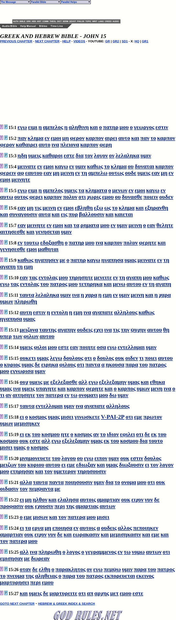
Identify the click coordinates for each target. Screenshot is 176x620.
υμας (131, 260)
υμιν (146, 155)
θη (166, 329)
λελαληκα (128, 155)
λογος (73, 552)
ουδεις (85, 329)
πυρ (73, 214)
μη (65, 138)
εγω (22, 127)
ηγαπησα (112, 260)
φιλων (30, 336)
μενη (156, 388)
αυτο (124, 138)
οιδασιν (9, 488)
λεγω (56, 358)
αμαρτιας (87, 506)
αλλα (26, 482)
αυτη (26, 312)
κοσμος (38, 417)
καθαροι (52, 155)
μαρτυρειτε (63, 593)
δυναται (144, 166)
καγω (61, 166)
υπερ (6, 336)
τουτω (31, 242)
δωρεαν (40, 558)
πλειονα (69, 144)
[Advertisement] (68, 11)
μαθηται (48, 249)
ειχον (137, 499)
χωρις (94, 197)
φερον (77, 138)
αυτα (44, 214)
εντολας (47, 277)
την (125, 329)
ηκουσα (115, 364)
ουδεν (166, 197)
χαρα (91, 295)
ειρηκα (49, 364)
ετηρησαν (22, 471)
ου (131, 166)
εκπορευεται (120, 576)
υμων (6, 301)
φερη (105, 144)
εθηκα (157, 382)
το (153, 138)
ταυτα (27, 295)
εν (47, 138)
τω (73, 395)
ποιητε (87, 347)
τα (81, 190)
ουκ (119, 358)
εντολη (59, 312)
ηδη (22, 155)
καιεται (124, 214)
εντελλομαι (131, 347)
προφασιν (12, 506)
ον (111, 155)
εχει (98, 329)
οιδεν (131, 358)
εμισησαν (11, 558)
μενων (119, 190)
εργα (38, 528)
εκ (28, 434)
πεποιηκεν (145, 528)
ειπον (100, 458)
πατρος (59, 284)
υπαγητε (46, 388)
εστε (69, 155)
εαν (47, 173)
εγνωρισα (22, 371)
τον (89, 155)
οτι (82, 197)
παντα (92, 364)
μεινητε (21, 179)
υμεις (34, 155)
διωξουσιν (131, 464)
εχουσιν (44, 506)
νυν (149, 499)
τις (38, 207)
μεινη (67, 173)
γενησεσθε (12, 249)
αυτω (6, 197)
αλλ (82, 382)
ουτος (21, 197)
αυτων (107, 506)
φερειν (8, 173)
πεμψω (112, 569)
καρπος (126, 388)
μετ (114, 593)
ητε (65, 434)
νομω (138, 552)
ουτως (116, 173)
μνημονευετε (35, 458)
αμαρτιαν (108, 499)
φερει (36, 197)
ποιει (151, 358)
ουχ (24, 382)
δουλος (105, 358)
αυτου (134, 284)
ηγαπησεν (46, 260)
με (62, 260)
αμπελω (97, 173)
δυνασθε (132, 197)
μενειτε (103, 277)
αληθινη (79, 127)
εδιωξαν (86, 464)
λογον (101, 155)
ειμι (32, 127)
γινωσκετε (87, 417)
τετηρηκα (91, 284)
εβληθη (84, 207)
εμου (108, 197)
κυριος (12, 364)
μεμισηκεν (27, 423)
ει (22, 417)
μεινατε (27, 166)
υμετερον (65, 471)
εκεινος (145, 576)
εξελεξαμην (113, 382)
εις (64, 214)
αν (8, 395)
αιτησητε (24, 395)
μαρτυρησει (14, 582)
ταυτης (48, 329)
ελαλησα (68, 499)
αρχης (101, 593)
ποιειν (150, 197)
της (70, 506)
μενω (119, 284)
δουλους (73, 358)
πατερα (54, 395)
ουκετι (28, 358)
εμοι (56, 138)
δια (80, 155)
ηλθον (40, 499)
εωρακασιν (86, 534)
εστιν (161, 127)
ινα (55, 144)
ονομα (128, 482)
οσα (101, 347)
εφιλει (127, 434)
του (44, 284)
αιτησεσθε (12, 231)
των (17, 336)
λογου (69, 458)
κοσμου (51, 434)
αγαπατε (102, 312)
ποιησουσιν (78, 482)
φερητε (147, 242)
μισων (40, 517)
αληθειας (46, 576)
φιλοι (40, 347)
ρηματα (89, 225)
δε (37, 364)
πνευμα (16, 576)
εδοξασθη (52, 242)
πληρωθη (25, 301)
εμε (138, 417)
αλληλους (125, 312)
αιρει (111, 138)
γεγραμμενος (100, 552)
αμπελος (53, 127)
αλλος (125, 528)
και (94, 127)
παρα (131, 364)
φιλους (67, 364)
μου (124, 127)
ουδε (130, 173)
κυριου (35, 464)
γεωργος (144, 127)
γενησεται (47, 231)
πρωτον (152, 417)
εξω (98, 207)
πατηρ (111, 127)
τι (141, 358)
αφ (20, 173)
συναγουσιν (23, 214)
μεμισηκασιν (125, 534)
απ (90, 593)
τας (33, 277)
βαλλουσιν (91, 214)
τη (84, 173)
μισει (67, 417)
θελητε (164, 225)
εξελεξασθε (63, 382)
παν (22, 138)
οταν (25, 569)
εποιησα (62, 528)
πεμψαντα (41, 488)
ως (107, 207)
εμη (28, 266)
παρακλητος (71, 569)
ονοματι (88, 395)
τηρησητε (81, 277)
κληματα (96, 190)
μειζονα (29, 329)
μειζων (8, 464)
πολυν (70, 197)
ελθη (44, 569)
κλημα (35, 138)
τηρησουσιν (91, 471)
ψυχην (138, 329)
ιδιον (113, 434)
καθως (95, 166)
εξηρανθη (156, 207)
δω (112, 395)
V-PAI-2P (113, 417)
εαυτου (33, 173)
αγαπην (67, 329)
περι (59, 506)
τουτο (156, 441)
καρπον (95, 138)
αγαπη (8, 266)
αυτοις (88, 499)
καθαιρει (26, 144)
